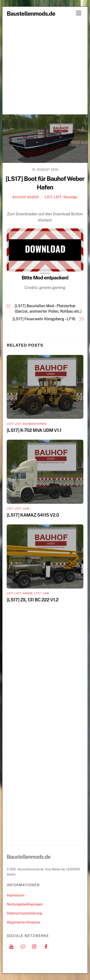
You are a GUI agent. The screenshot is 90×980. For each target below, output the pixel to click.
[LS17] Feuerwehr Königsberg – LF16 (44, 319)
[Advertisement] (45, 67)
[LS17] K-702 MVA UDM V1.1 (34, 430)
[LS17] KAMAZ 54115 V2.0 (33, 515)
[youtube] (11, 946)
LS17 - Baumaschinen (30, 423)
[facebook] (46, 946)
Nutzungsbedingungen (25, 904)
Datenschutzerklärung (24, 913)
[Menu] (78, 13)
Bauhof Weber (26, 197)
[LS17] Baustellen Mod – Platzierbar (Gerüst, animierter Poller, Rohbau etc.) (48, 308)
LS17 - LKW (21, 508)
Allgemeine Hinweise (23, 922)
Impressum (15, 895)
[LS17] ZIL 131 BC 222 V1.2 (32, 599)
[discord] (23, 946)
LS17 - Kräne (23, 593)
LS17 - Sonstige (65, 197)
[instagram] (34, 946)
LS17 (48, 197)
